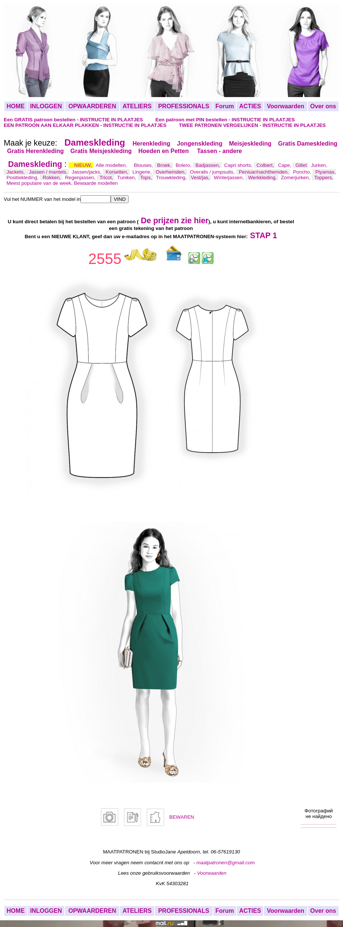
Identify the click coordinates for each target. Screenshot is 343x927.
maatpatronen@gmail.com (225, 862)
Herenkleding (151, 143)
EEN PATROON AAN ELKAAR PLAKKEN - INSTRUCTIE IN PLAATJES (86, 125)
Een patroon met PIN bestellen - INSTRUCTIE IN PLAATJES (225, 119)
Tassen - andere (219, 151)
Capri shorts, (239, 165)
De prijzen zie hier (174, 220)
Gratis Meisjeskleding (101, 151)
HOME (16, 106)
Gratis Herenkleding (35, 151)
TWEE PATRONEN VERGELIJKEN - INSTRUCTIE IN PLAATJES (252, 125)
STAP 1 (263, 235)
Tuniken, (127, 177)
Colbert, (266, 165)
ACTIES (250, 106)
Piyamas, (325, 172)
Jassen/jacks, (87, 172)
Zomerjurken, (296, 177)
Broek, (165, 165)
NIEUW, (83, 165)
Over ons (323, 106)
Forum (224, 106)
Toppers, (323, 177)
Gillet (302, 165)
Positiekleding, (23, 177)
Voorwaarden (285, 106)
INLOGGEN (46, 106)
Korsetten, (117, 172)
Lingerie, (142, 172)
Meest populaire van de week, (40, 183)
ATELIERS (137, 106)
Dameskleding (94, 142)
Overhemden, (171, 172)
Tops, (147, 177)
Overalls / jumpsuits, (213, 172)
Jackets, (16, 172)
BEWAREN (181, 817)
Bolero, (184, 165)
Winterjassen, (229, 177)
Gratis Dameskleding (307, 143)
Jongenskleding (200, 143)
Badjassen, (208, 165)
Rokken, (52, 177)
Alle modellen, (112, 165)
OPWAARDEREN (92, 106)
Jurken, (319, 165)
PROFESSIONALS (183, 106)
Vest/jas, (201, 177)
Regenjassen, (81, 177)
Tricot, (107, 177)
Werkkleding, (263, 177)
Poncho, (303, 172)
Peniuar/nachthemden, (264, 172)
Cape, (285, 165)
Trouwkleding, (172, 177)
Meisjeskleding (250, 143)
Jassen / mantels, (49, 172)
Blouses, (144, 165)
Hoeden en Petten (164, 151)
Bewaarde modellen (96, 183)
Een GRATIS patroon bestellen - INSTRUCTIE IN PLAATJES (74, 119)
